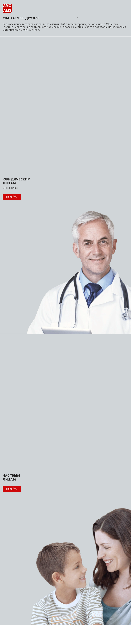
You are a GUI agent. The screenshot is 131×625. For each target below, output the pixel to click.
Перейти (11, 196)
